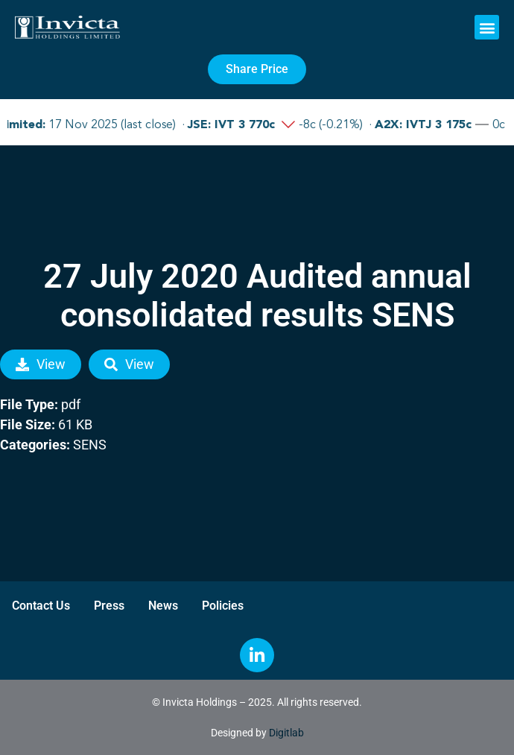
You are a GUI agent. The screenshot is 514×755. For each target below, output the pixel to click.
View (41, 364)
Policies (223, 605)
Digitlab (286, 733)
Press (109, 605)
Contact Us (41, 605)
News (163, 605)
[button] (487, 27)
